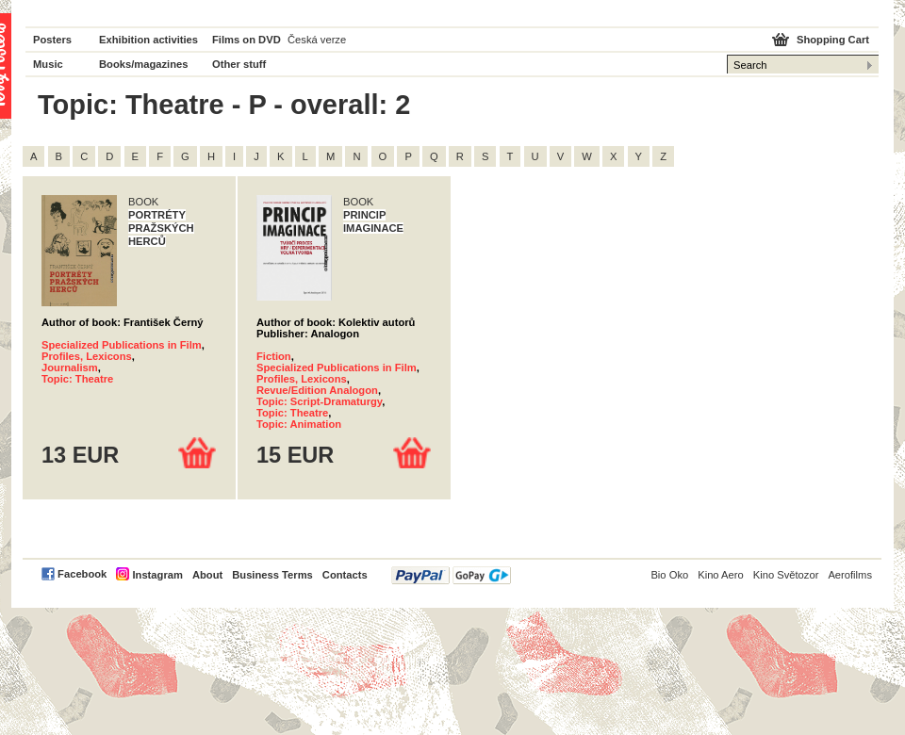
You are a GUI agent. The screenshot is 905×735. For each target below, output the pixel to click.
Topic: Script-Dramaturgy (319, 401)
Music (48, 64)
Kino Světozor (786, 574)
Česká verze (317, 39)
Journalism (69, 367)
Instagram (157, 574)
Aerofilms (850, 574)
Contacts (345, 574)
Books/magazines (144, 64)
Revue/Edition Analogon (317, 390)
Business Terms (272, 574)
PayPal (451, 575)
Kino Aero (721, 574)
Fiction (273, 356)
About (207, 574)
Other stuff (239, 64)
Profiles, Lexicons (86, 356)
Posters (52, 39)
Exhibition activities (148, 39)
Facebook (82, 574)
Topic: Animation (298, 424)
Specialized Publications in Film (121, 345)
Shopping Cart (833, 39)
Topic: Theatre (77, 378)
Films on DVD (246, 39)
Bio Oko (669, 574)
